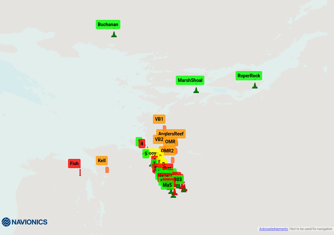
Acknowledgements (273, 229)
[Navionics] (24, 222)
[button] (178, 183)
